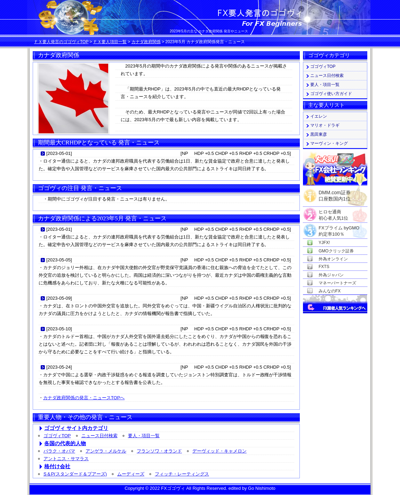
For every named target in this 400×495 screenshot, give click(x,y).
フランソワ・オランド (159, 451)
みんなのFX (330, 291)
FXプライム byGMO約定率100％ (339, 228)
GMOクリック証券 (336, 251)
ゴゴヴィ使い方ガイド (331, 93)
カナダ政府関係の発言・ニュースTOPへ (84, 397)
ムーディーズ (130, 474)
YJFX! (324, 242)
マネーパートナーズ (337, 283)
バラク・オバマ (59, 451)
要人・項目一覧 (144, 435)
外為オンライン (333, 259)
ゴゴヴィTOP (57, 435)
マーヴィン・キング (329, 143)
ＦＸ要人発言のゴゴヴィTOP (61, 41)
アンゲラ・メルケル (106, 451)
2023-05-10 (59, 328)
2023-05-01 (59, 153)
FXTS (324, 266)
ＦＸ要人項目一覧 (110, 41)
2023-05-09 (59, 298)
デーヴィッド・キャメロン (219, 451)
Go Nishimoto (261, 488)
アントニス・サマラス (66, 458)
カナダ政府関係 (146, 41)
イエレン (318, 116)
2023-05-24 (59, 367)
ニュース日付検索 (99, 435)
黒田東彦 (318, 134)
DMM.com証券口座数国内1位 (335, 193)
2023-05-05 (59, 259)
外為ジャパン (331, 275)
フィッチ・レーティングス (182, 474)
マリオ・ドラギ (324, 125)
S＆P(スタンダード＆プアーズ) (75, 474)
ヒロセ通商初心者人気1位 (333, 212)
